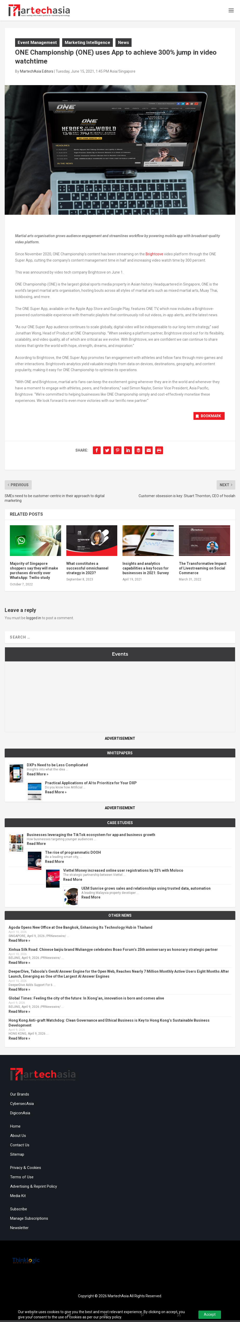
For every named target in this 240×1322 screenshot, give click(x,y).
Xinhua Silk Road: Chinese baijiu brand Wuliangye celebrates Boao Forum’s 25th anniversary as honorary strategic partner (113, 951)
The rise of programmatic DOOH (73, 854)
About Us (18, 1137)
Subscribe (18, 1211)
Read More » (37, 776)
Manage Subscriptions (29, 1220)
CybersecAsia (22, 1105)
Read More (36, 845)
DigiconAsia (20, 1114)
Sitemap (17, 1156)
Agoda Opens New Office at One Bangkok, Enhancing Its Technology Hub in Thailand (80, 929)
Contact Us (19, 1146)
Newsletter (19, 1229)
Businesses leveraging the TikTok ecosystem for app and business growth (91, 836)
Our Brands (19, 1096)
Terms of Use (22, 1178)
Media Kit (18, 1197)
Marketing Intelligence (87, 44)
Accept (210, 1314)
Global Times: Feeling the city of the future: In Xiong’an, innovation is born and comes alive (86, 1000)
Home (15, 1128)
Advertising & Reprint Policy (33, 1188)
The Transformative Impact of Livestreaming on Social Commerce (202, 570)
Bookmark (208, 417)
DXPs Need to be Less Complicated (57, 767)
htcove (158, 256)
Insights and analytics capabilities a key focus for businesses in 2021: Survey (145, 570)
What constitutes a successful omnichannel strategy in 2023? (87, 570)
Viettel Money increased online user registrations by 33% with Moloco (123, 872)
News (123, 44)
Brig (149, 256)
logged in (33, 619)
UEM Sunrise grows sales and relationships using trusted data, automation (146, 890)
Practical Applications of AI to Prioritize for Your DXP (91, 785)
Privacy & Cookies (25, 1169)
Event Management (37, 44)
